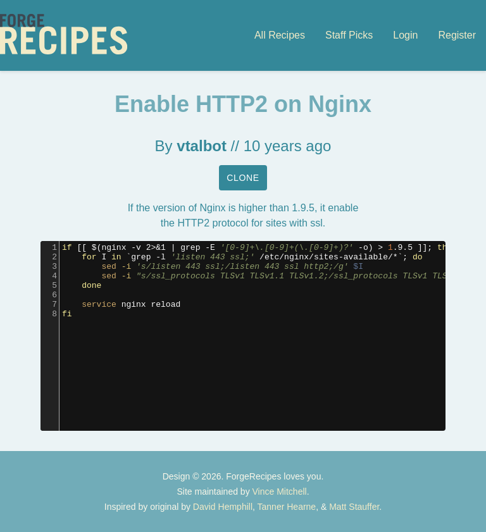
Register (457, 35)
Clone (243, 178)
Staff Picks (349, 35)
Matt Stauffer (354, 507)
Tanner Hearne (287, 507)
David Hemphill (222, 507)
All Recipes (279, 35)
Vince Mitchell (279, 491)
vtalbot (202, 145)
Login (405, 35)
